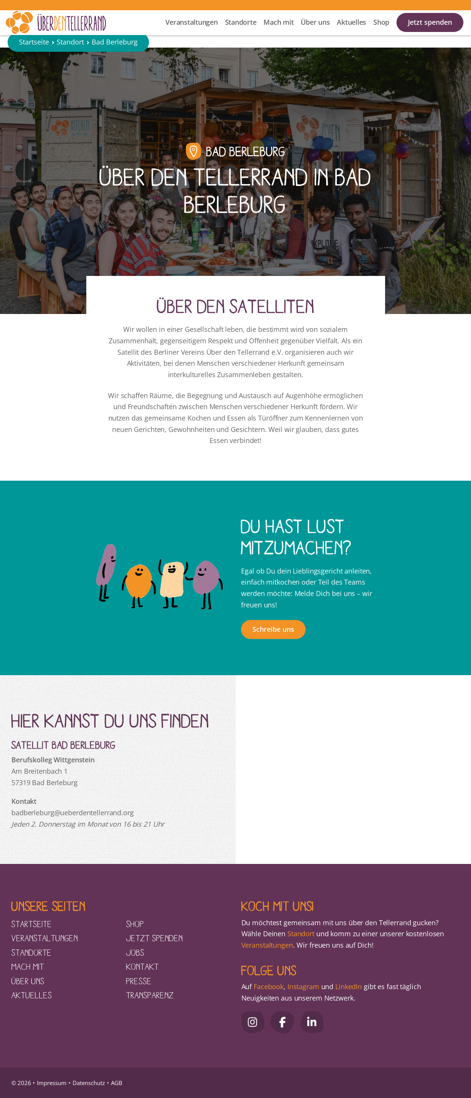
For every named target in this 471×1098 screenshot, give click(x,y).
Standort (70, 62)
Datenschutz (89, 1083)
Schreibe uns (273, 629)
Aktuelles (351, 30)
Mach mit (278, 30)
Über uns (315, 30)
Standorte (241, 30)
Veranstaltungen (191, 30)
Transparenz (150, 994)
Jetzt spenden (430, 30)
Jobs (135, 952)
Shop (381, 30)
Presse (139, 980)
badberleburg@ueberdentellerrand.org (72, 812)
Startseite (34, 62)
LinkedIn (347, 986)
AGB (116, 1083)
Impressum (52, 1083)
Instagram (303, 986)
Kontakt (142, 966)
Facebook (269, 986)
